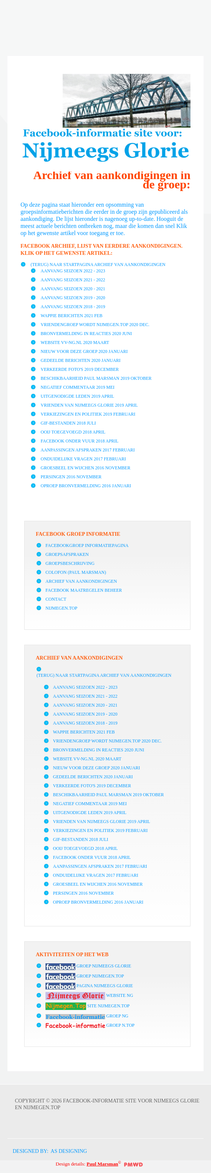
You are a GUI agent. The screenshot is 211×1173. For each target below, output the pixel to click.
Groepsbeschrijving (69, 563)
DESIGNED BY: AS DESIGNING (47, 1151)
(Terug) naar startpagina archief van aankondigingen (98, 264)
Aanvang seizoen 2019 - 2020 (73, 297)
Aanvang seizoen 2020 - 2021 (73, 288)
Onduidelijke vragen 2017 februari (83, 459)
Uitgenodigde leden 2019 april (77, 396)
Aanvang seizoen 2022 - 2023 (73, 270)
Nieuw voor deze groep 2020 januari (84, 351)
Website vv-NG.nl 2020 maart (75, 342)
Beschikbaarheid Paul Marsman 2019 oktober (96, 378)
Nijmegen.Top (61, 608)
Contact (55, 599)
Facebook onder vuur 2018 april (80, 441)
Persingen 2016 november (71, 476)
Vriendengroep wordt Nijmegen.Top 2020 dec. (95, 324)
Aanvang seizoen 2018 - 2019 (73, 306)
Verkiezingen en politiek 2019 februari (88, 414)
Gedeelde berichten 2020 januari (80, 360)
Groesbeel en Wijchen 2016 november (85, 467)
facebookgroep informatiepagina (87, 545)
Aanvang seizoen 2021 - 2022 (73, 279)
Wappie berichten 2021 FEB (72, 315)
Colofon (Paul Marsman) (75, 572)
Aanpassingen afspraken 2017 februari (88, 450)
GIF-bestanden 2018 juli (68, 423)
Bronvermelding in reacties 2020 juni (86, 333)
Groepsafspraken (67, 554)
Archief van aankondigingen (81, 581)
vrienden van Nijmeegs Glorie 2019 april (89, 405)
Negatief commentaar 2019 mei (77, 387)
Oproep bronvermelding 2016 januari (86, 485)
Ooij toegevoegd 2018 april (73, 432)
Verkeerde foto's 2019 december (80, 369)
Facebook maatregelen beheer (83, 590)
